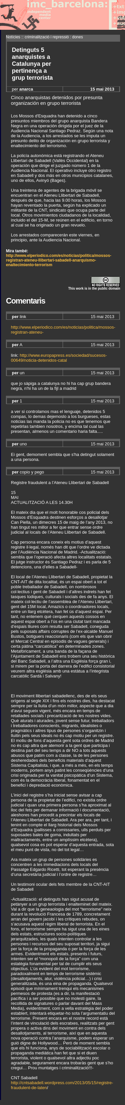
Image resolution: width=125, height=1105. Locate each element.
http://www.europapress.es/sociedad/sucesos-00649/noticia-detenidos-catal (59, 358)
